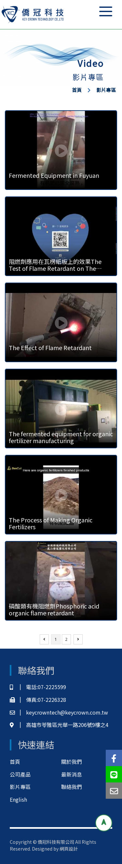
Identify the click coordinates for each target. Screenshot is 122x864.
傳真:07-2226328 (38, 699)
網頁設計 (69, 848)
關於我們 (71, 761)
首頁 (77, 89)
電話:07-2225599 (38, 687)
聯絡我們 (71, 787)
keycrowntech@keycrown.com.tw (59, 712)
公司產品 (20, 774)
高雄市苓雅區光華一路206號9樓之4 (59, 725)
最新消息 (71, 774)
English (18, 799)
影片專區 (106, 89)
